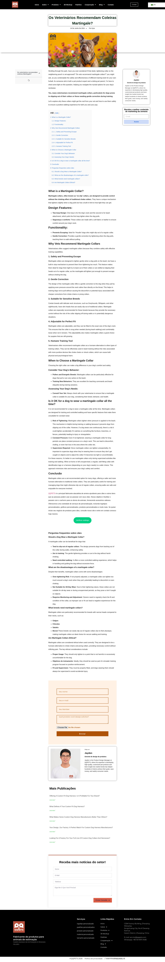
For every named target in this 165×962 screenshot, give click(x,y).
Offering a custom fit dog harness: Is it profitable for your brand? (74, 796)
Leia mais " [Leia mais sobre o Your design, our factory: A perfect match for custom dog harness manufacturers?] (52, 831)
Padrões (78, 5)
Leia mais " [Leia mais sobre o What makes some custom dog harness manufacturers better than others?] (52, 821)
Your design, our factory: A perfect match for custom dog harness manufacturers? (81, 827)
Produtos (56, 4)
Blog (101, 4)
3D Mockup (68, 5)
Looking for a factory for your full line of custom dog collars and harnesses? (79, 838)
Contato (111, 5)
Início (37, 5)
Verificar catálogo (82, 520)
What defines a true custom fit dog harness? (67, 806)
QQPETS (51, 493)
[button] (39, 73)
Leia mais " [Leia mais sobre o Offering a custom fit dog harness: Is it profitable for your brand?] (52, 800)
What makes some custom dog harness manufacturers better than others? (78, 817)
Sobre (45, 4)
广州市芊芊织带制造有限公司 (115, 960)
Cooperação (90, 4)
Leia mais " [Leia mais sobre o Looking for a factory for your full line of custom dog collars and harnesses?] (52, 842)
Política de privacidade (93, 960)
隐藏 (56, 113)
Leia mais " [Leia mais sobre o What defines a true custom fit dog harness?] (52, 810)
